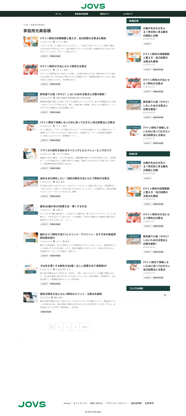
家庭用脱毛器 (87, 112)
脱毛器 (100, 112)
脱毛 (79, 46)
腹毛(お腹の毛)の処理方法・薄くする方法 (76, 245)
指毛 (72, 217)
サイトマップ (79, 402)
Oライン (74, 77)
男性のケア (104, 13)
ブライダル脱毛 (77, 182)
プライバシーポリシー (117, 402)
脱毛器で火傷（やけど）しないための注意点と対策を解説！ (156, 98)
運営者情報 (136, 402)
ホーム (58, 13)
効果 (72, 112)
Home (67, 402)
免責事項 (149, 402)
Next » (83, 381)
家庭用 (78, 112)
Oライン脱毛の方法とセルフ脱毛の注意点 (76, 73)
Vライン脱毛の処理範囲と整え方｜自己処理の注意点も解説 (156, 52)
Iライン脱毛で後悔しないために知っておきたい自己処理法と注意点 (156, 122)
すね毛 (73, 319)
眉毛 (70, 350)
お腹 (72, 248)
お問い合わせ (96, 402)
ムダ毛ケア (128, 13)
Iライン (73, 147)
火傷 (94, 112)
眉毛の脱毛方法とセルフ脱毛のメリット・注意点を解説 (84, 346)
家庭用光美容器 (81, 13)
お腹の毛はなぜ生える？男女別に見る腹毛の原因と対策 (156, 29)
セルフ (73, 283)
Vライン (74, 46)
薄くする (80, 319)
